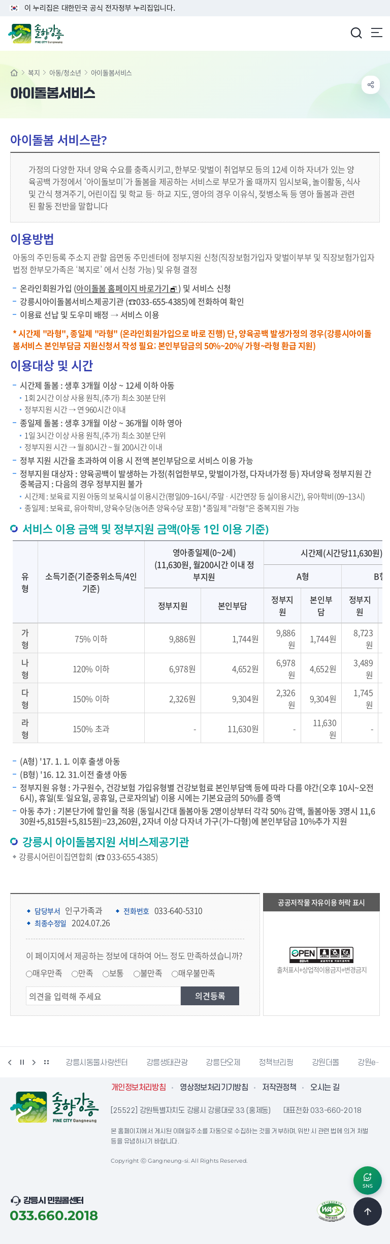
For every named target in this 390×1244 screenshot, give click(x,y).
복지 (34, 72)
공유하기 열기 (371, 85)
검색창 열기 (356, 32)
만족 (85, 973)
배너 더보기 (46, 1062)
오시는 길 (324, 1087)
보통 (116, 973)
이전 (9, 1062)
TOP (367, 1211)
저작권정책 (279, 1087)
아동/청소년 (65, 72)
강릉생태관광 (167, 1062)
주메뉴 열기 (377, 32)
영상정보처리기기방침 (214, 1087)
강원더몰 (326, 1062)
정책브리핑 (275, 1062)
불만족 (151, 973)
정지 (21, 1062)
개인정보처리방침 (138, 1087)
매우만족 (47, 973)
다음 (34, 1062)
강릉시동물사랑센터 (97, 1062)
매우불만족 (196, 973)
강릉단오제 (223, 1062)
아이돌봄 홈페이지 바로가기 (126, 288)
